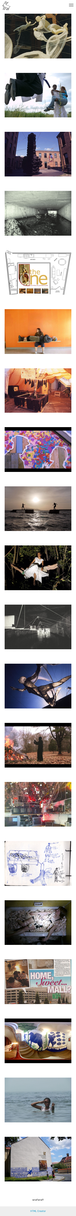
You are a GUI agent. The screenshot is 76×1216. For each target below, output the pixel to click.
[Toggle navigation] (71, 5)
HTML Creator (38, 1211)
